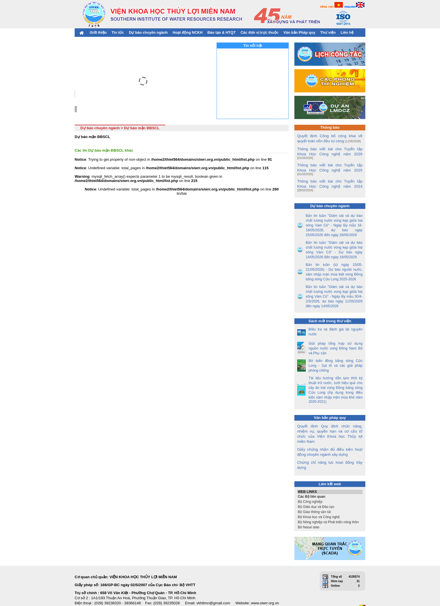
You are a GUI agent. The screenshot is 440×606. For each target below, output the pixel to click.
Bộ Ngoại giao (330, 512)
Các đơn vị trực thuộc (259, 32)
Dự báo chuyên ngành (148, 32)
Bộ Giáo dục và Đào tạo (330, 492)
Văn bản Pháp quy (299, 32)
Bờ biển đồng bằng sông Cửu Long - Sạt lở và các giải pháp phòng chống (336, 356)
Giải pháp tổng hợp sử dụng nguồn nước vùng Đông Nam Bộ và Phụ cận (336, 339)
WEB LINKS (330, 477)
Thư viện (328, 32)
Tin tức (118, 32)
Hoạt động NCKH (187, 32)
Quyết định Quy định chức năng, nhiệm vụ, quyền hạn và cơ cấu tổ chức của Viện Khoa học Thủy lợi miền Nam (330, 422)
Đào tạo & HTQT (222, 32)
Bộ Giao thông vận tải (330, 497)
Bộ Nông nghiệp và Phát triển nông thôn (330, 507)
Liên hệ (347, 32)
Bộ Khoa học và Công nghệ (330, 502)
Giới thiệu (98, 32)
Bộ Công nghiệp (330, 487)
